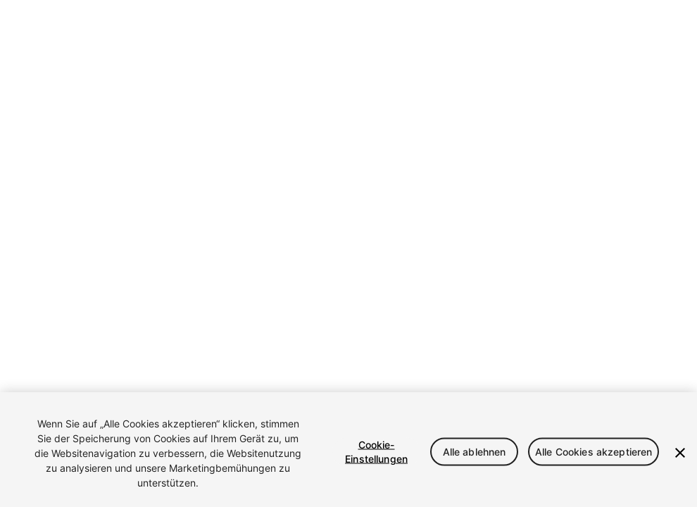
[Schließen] (680, 452)
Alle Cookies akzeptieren (593, 451)
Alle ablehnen (474, 451)
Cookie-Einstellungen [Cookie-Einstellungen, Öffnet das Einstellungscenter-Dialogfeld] (376, 451)
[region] (348, 449)
